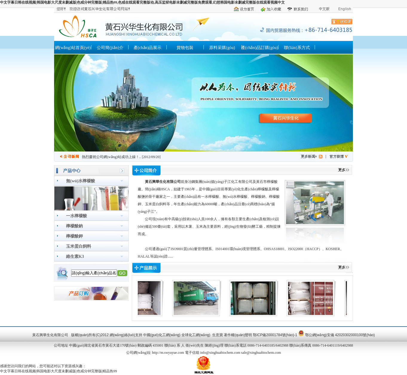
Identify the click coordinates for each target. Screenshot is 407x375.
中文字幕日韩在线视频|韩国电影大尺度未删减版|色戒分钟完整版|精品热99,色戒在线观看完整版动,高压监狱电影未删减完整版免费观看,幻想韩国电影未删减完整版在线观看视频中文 (142, 2)
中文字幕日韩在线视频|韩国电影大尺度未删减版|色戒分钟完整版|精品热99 (58, 371)
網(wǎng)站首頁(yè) (73, 47)
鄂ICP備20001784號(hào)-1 (275, 335)
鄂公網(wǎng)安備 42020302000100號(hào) (340, 335)
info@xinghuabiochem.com (220, 352)
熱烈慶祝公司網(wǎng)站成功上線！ (110, 157)
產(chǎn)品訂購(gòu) (259, 47)
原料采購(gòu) (222, 47)
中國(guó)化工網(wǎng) (161, 335)
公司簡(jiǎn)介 (110, 47)
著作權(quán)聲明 (238, 335)
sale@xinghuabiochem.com (261, 352)
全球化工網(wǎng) (195, 335)
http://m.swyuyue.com (168, 352)
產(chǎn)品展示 (148, 47)
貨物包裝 (185, 47)
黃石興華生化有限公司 (163, 182)
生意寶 (217, 335)
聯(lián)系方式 (297, 47)
